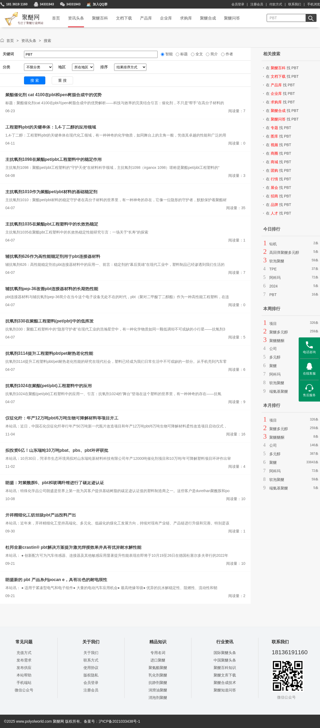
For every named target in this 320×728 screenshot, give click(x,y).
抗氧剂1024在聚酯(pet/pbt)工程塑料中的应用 (48, 385)
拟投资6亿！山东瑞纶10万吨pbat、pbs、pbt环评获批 (56, 450)
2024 (273, 286)
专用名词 (157, 653)
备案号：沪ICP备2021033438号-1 (112, 721)
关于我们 (90, 653)
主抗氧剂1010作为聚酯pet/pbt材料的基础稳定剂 (51, 191)
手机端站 (24, 682)
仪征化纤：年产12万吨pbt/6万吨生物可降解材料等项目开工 (61, 418)
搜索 (47, 40)
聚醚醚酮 (276, 340)
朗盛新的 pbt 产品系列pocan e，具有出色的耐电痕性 (56, 579)
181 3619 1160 (16, 4)
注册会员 (256, 4)
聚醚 (273, 366)
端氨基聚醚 (278, 391)
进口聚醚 (157, 660)
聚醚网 (19, 13)
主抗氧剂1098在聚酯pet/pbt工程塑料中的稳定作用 (53, 159)
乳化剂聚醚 (158, 675)
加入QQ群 (100, 4)
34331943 (47, 4)
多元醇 (275, 357)
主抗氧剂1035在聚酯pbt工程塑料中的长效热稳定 (51, 224)
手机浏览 (313, 4)
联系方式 (90, 660)
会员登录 (237, 4)
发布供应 (24, 667)
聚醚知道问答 (225, 690)
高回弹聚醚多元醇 (284, 252)
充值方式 (24, 653)
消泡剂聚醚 (158, 697)
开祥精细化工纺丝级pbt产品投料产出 (40, 515)
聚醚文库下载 (225, 675)
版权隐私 (90, 675)
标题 (183, 54)
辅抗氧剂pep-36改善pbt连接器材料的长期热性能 (51, 288)
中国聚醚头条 (225, 660)
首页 (10, 40)
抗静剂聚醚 (158, 682)
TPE (273, 269)
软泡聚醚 (276, 261)
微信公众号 (24, 690)
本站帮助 (24, 675)
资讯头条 (28, 40)
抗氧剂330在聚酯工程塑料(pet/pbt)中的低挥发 (49, 321)
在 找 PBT (282, 68)
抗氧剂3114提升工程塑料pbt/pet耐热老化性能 (49, 353)
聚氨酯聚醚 (158, 667)
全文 (198, 54)
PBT (273, 295)
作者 (229, 54)
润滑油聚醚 (158, 690)
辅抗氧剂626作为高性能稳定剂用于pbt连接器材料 (52, 256)
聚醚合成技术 (225, 682)
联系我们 (294, 4)
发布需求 (24, 660)
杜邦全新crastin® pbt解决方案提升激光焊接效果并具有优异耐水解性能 (73, 547)
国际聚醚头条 (225, 653)
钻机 (273, 244)
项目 (273, 323)
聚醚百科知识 (225, 667)
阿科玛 (275, 277)
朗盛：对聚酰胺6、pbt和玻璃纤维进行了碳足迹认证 (54, 482)
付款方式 (275, 4)
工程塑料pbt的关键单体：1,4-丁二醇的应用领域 (50, 127)
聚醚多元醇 (278, 332)
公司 (273, 349)
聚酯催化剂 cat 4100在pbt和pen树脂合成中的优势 (53, 94)
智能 (168, 54)
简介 (213, 54)
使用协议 (90, 667)
